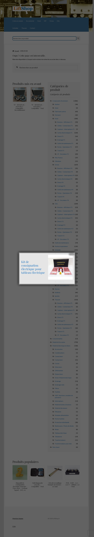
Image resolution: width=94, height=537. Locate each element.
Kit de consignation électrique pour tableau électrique (33, 267)
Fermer (72, 254)
